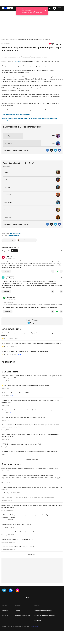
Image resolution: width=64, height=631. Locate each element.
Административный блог (22, 615)
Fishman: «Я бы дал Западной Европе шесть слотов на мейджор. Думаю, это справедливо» (31, 343)
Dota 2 (7, 39)
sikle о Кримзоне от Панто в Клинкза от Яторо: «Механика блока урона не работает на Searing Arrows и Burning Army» (30, 426)
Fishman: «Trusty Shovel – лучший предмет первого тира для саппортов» (32, 39)
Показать (59, 304)
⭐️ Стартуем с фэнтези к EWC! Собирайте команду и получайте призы (25, 385)
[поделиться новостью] (61, 44)
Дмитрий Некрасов (15, 233)
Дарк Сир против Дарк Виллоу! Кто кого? (22, 127)
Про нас (4, 605)
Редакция (5, 610)
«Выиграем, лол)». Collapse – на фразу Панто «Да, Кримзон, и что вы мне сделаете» (29, 410)
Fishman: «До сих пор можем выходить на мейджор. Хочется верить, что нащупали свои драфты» (30, 334)
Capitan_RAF (11, 297)
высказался (15, 110)
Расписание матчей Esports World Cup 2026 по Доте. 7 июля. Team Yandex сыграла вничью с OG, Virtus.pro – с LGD (31, 377)
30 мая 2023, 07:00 (10, 258)
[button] (61, 257)
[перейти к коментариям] (50, 44)
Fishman (17, 61)
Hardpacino (10, 277)
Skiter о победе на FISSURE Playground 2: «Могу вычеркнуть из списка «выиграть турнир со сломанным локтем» (31, 506)
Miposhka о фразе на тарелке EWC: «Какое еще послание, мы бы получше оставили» (29, 451)
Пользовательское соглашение (43, 610)
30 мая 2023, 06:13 (10, 278)
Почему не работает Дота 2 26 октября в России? (17, 547)
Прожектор (37, 605)
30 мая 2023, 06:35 (11, 299)
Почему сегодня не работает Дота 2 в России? (16, 524)
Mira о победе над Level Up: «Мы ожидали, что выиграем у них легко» (24, 417)
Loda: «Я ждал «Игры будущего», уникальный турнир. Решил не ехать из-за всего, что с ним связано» (31, 488)
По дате (6, 251)
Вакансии (18, 605)
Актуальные (23, 251)
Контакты (5, 615)
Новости (12, 39)
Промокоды (37, 620)
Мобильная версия (32, 598)
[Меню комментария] (61, 257)
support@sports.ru (35, 627)
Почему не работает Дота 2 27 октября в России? (17, 539)
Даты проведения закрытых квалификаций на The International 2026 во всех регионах (29, 468)
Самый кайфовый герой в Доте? (18, 163)
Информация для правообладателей (44, 615)
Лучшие (14, 251)
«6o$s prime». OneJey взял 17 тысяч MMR (15, 393)
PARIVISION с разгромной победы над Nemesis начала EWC (21, 444)
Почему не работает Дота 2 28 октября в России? (17, 532)
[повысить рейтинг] (52, 271)
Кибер (3, 39)
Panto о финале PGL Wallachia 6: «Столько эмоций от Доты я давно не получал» (27, 498)
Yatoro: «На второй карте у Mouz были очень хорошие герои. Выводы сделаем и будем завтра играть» (30, 401)
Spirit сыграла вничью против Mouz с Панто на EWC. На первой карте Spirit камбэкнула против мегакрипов (30, 435)
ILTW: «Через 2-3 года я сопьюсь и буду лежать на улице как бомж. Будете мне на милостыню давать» (28, 516)
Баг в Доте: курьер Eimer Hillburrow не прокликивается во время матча (24, 351)
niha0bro (9, 256)
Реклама (17, 610)
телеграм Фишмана (13, 235)
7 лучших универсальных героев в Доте (15, 114)
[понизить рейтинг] (61, 271)
